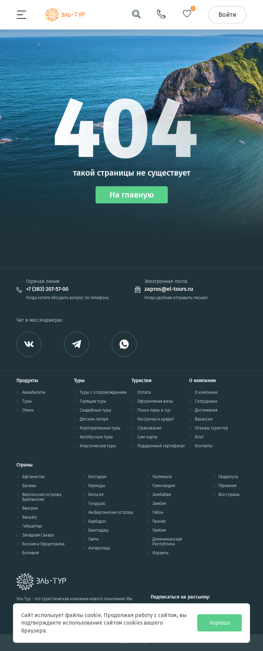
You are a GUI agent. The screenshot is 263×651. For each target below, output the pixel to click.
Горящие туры (93, 401)
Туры (27, 401)
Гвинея (158, 521)
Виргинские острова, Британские (42, 497)
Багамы (29, 485)
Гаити (93, 539)
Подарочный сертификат (161, 445)
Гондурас (97, 503)
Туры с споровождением (103, 392)
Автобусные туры (96, 437)
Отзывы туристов (211, 428)
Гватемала (162, 476)
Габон (157, 512)
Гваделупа (228, 476)
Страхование (149, 428)
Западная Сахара (38, 535)
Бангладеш (98, 530)
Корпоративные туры (100, 428)
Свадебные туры (95, 410)
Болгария (97, 476)
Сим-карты (147, 437)
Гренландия (163, 485)
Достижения (206, 410)
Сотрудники (206, 401)
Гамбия (159, 530)
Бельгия (95, 494)
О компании (206, 392)
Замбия (159, 503)
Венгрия (30, 508)
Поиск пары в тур (154, 410)
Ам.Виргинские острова (110, 512)
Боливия (30, 553)
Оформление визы (155, 401)
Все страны (229, 494)
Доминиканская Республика (167, 541)
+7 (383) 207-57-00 (47, 289)
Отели (28, 410)
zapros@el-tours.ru (169, 289)
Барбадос (97, 521)
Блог (199, 437)
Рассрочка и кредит (155, 419)
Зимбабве (161, 494)
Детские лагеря (94, 419)
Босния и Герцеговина (43, 544)
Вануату (29, 517)
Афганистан (33, 476)
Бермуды (96, 485)
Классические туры (98, 445)
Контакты (204, 445)
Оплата (144, 392)
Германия (227, 485)
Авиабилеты (34, 392)
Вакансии (204, 419)
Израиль (160, 553)
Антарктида (99, 548)
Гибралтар (32, 526)
